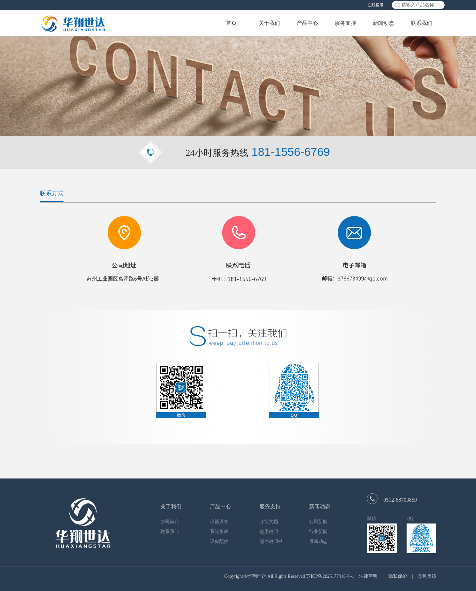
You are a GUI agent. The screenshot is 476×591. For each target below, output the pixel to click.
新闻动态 (383, 23)
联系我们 (421, 23)
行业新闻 (318, 531)
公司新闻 (318, 521)
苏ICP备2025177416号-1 (330, 576)
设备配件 (219, 541)
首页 (231, 23)
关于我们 (269, 23)
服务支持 (345, 23)
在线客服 (375, 5)
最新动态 (318, 541)
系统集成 (219, 531)
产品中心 (307, 23)
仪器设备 (219, 521)
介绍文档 (268, 521)
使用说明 (268, 531)
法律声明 (368, 576)
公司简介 (169, 521)
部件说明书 (271, 541)
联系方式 (51, 193)
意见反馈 (427, 576)
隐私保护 (397, 576)
